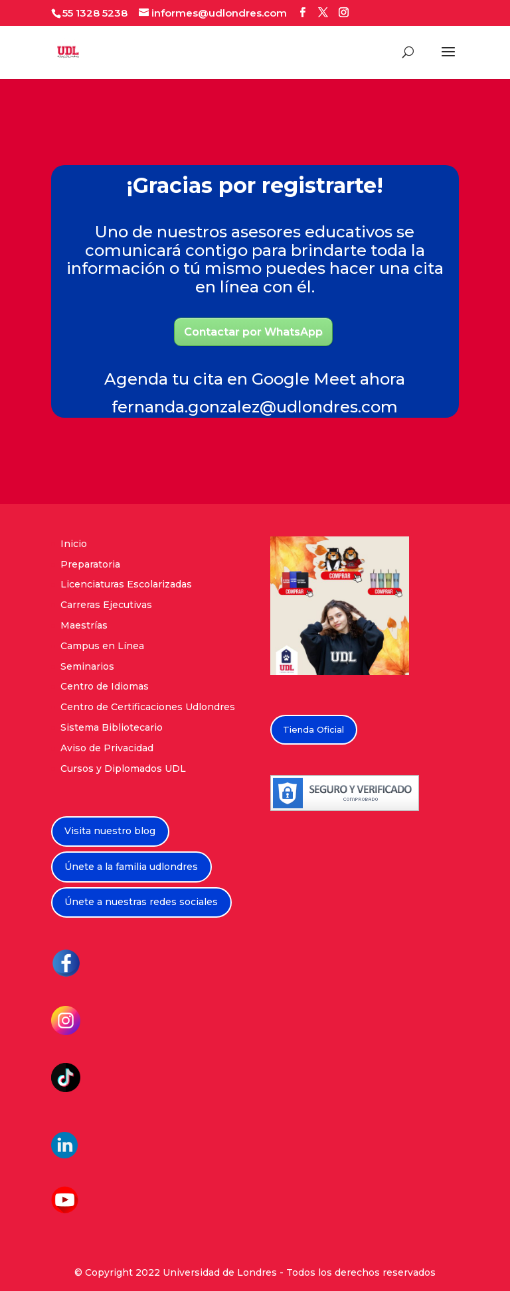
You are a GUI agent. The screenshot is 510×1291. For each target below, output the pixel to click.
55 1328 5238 (95, 13)
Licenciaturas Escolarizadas (126, 584)
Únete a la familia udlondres (131, 867)
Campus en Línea (102, 646)
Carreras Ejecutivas (106, 605)
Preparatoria (90, 564)
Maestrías (84, 625)
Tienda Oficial (313, 729)
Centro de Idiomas (104, 686)
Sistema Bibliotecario (111, 727)
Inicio (73, 544)
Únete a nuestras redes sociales (141, 902)
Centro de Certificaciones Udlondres (147, 707)
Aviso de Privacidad (106, 748)
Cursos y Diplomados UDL (123, 768)
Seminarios (87, 666)
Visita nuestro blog (109, 831)
